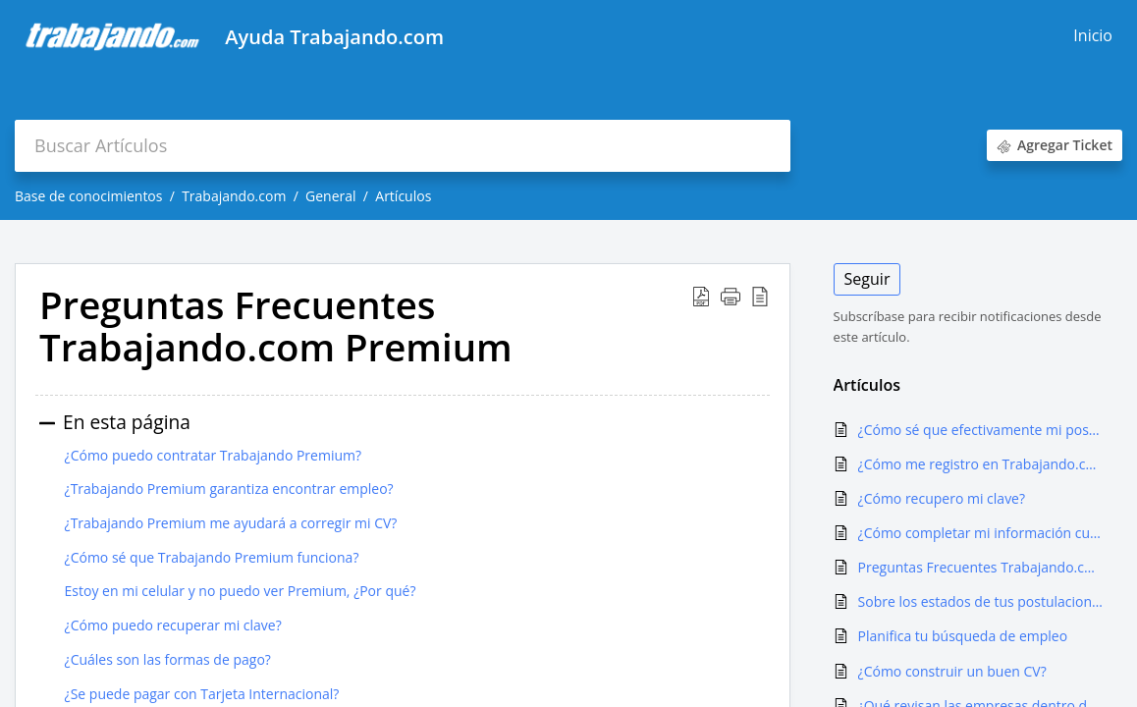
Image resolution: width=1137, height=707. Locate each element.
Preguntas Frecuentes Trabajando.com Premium (980, 567)
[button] (701, 296)
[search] (402, 146)
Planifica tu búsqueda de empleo (963, 635)
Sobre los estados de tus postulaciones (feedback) (980, 601)
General (330, 196)
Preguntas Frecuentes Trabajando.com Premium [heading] (276, 327)
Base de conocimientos (88, 196)
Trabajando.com (234, 196)
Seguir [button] (867, 279)
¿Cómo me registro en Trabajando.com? (980, 464)
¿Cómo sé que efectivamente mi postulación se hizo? (980, 429)
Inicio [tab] (1092, 35)
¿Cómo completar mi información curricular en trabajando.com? (980, 532)
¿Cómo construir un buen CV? (952, 671)
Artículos (403, 196)
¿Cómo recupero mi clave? (941, 498)
